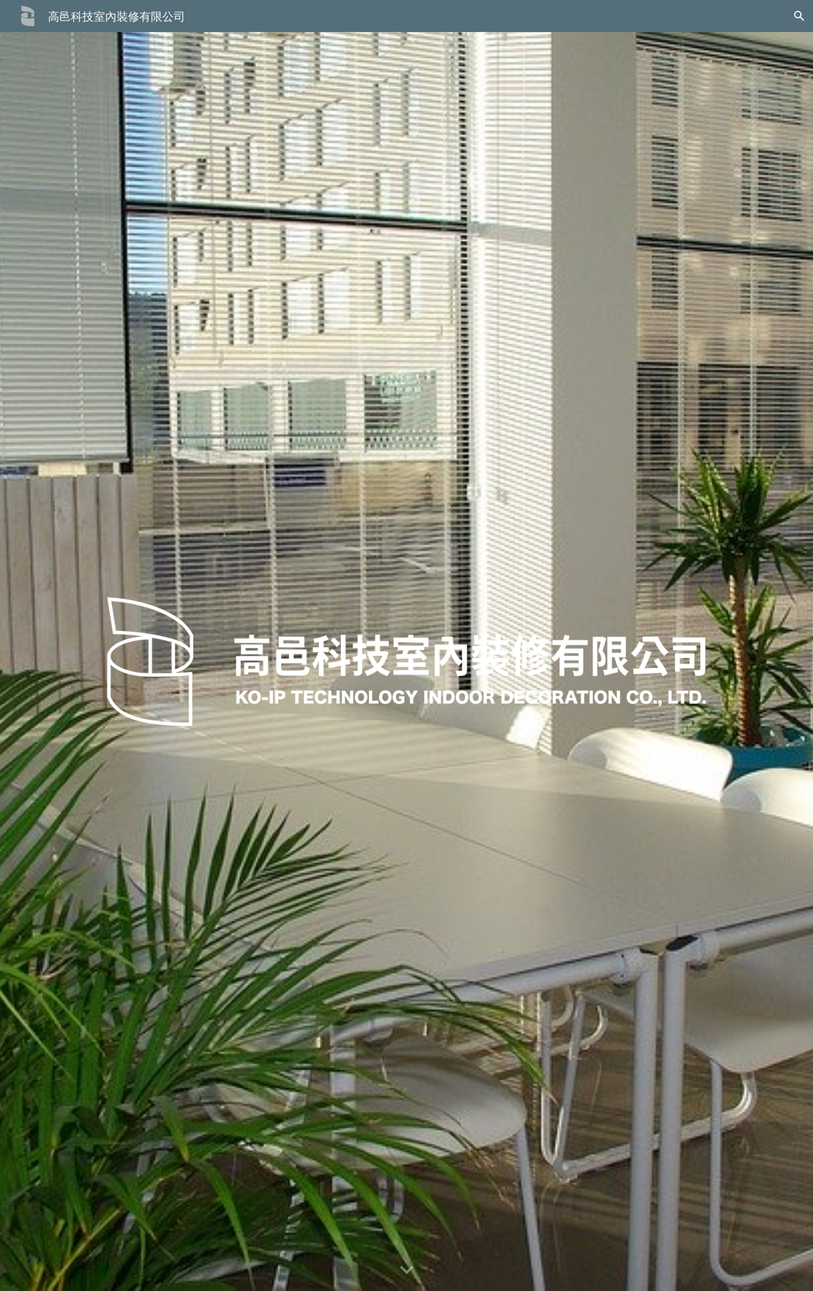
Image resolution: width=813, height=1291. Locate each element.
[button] (799, 16)
